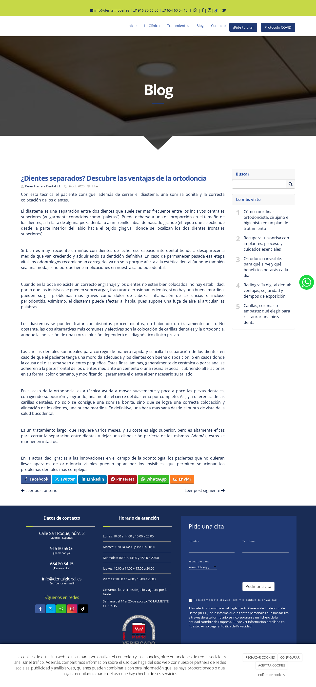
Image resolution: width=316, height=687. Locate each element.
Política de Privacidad (236, 626)
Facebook (36, 479)
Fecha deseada (199, 561)
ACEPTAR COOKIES (271, 665)
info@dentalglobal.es (109, 10)
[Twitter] (50, 608)
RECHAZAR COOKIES (260, 657)
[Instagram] (72, 608)
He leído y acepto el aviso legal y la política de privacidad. (233, 600)
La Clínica (152, 25)
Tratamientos (178, 25)
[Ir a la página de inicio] (12, 26)
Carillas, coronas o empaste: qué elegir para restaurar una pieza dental (267, 314)
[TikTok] (83, 608)
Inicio (132, 25)
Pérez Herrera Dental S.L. (43, 186)
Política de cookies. (271, 674)
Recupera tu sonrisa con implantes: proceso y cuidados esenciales (266, 243)
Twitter (65, 479)
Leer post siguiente (205, 490)
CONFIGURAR (290, 657)
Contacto (218, 25)
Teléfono (248, 541)
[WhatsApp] (61, 608)
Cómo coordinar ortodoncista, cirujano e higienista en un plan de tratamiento (266, 220)
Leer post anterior (40, 490)
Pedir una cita (258, 586)
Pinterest (122, 479)
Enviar (182, 479)
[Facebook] (40, 608)
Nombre (194, 541)
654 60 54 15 (61, 564)
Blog (200, 25)
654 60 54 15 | (177, 10)
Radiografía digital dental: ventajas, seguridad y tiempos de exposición (267, 290)
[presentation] (270, 566)
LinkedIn (92, 479)
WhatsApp (153, 479)
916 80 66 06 (145, 10)
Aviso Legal (209, 626)
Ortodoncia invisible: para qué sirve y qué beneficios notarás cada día (266, 267)
